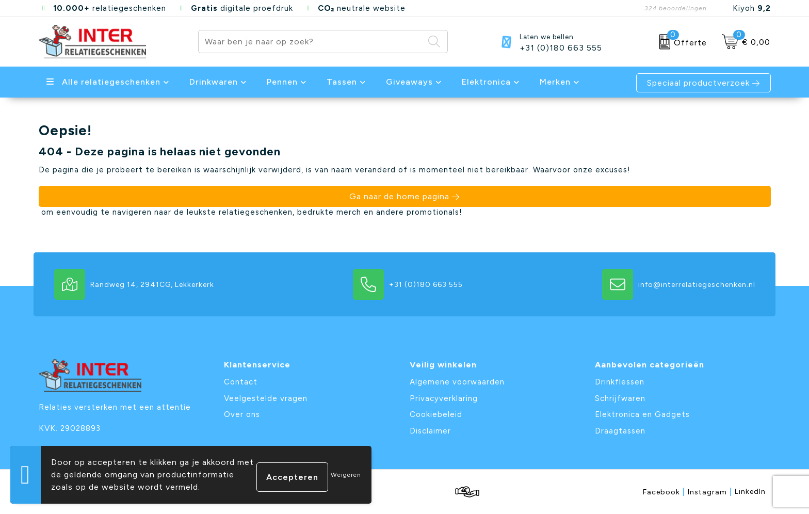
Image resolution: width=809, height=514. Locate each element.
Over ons (242, 414)
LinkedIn (750, 491)
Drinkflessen (619, 382)
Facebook (664, 491)
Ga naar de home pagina (399, 196)
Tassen (342, 82)
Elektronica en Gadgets (642, 414)
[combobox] (311, 42)
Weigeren (346, 474)
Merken (555, 82)
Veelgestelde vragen (266, 398)
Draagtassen (620, 431)
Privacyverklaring (444, 398)
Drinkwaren (213, 82)
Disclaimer (430, 431)
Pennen (282, 82)
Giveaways (409, 82)
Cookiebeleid (436, 414)
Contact (240, 382)
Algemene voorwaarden (457, 382)
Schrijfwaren (620, 398)
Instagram (710, 491)
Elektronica (486, 82)
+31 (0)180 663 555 (561, 48)
